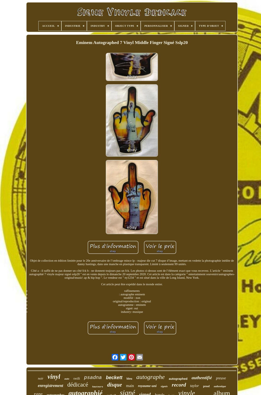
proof (206, 386)
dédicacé (77, 384)
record (179, 385)
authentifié (202, 377)
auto (66, 378)
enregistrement (50, 385)
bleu (129, 378)
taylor (194, 386)
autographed (178, 378)
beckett (114, 377)
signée (164, 386)
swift (76, 378)
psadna (93, 377)
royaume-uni (147, 386)
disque (114, 385)
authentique (220, 386)
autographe (150, 376)
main (130, 385)
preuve (221, 378)
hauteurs (97, 387)
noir (41, 378)
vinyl (53, 376)
